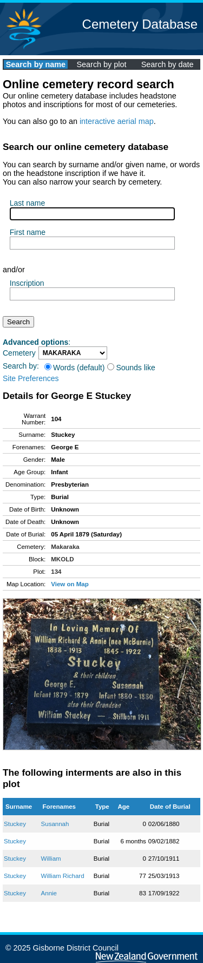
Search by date (167, 64)
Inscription (27, 283)
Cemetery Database (140, 24)
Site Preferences (31, 378)
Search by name (36, 64)
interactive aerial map (117, 121)
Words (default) (74, 367)
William (51, 858)
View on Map (70, 584)
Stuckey (15, 824)
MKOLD (62, 559)
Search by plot (102, 64)
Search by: (21, 366)
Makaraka (65, 546)
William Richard (62, 876)
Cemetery (19, 353)
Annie (49, 893)
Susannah (55, 824)
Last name (27, 203)
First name (27, 232)
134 (56, 571)
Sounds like (131, 367)
